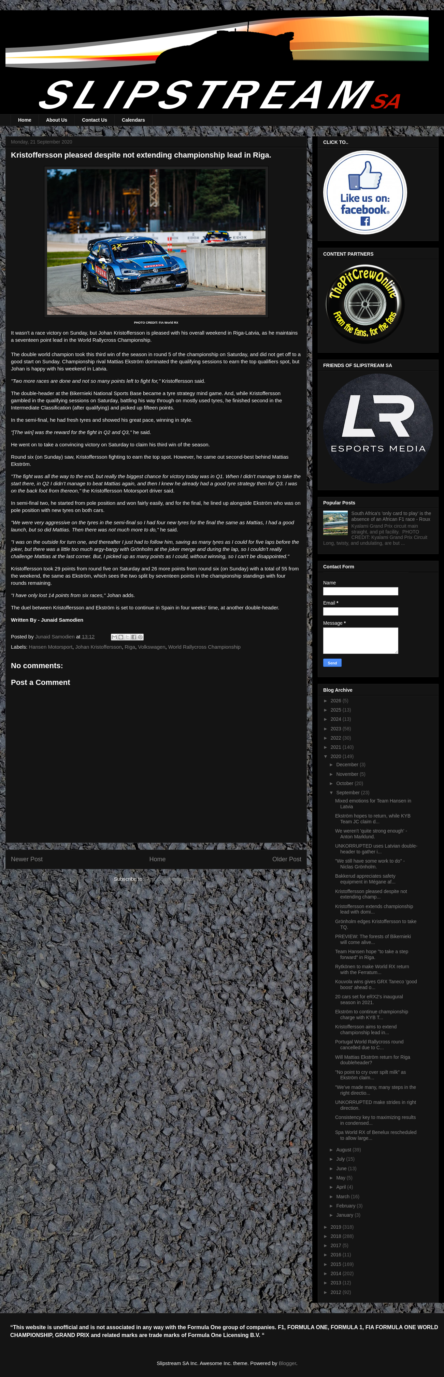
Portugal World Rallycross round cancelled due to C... (369, 1044)
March (343, 1196)
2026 (337, 700)
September (348, 792)
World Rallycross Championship (204, 647)
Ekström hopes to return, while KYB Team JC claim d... (373, 818)
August (344, 1149)
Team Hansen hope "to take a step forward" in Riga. (371, 954)
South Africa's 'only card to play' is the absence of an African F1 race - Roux (391, 516)
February (346, 1206)
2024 (337, 719)
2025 (337, 710)
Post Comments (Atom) (171, 879)
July (341, 1159)
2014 (337, 1273)
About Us (56, 120)
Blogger (287, 1363)
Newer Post (27, 859)
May (341, 1177)
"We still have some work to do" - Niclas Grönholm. (370, 863)
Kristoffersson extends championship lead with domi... (374, 909)
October (345, 783)
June (342, 1168)
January (345, 1215)
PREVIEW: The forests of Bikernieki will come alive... (373, 939)
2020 (337, 756)
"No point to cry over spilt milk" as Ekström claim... (370, 1075)
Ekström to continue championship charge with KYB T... (371, 1014)
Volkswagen (151, 647)
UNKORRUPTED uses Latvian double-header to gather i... (376, 848)
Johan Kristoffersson (98, 647)
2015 (337, 1264)
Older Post (286, 859)
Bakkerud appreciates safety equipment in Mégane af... (365, 879)
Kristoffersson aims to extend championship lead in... (366, 1029)
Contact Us (94, 120)
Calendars (133, 120)
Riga (130, 647)
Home (24, 120)
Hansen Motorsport (51, 647)
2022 (337, 738)
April (341, 1187)
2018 (337, 1236)
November (347, 774)
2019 (337, 1227)
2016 (337, 1254)
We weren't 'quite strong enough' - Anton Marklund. (371, 833)
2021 (337, 747)
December (347, 764)
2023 (337, 728)
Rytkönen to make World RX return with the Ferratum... (372, 969)
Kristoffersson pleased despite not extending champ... (371, 894)
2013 (337, 1282)
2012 (337, 1292)
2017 (337, 1245)
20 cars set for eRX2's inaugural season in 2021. (369, 999)
